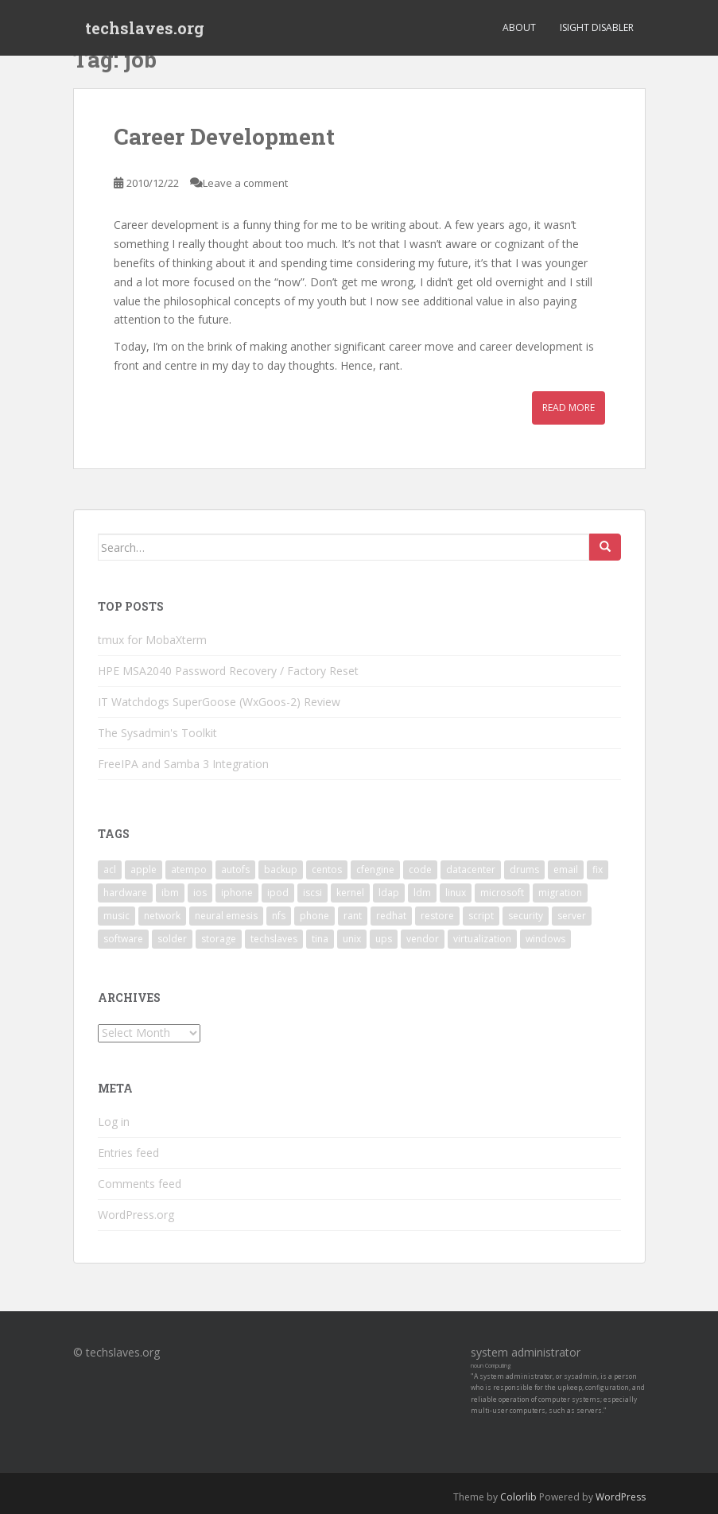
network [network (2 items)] (162, 915)
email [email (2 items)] (565, 869)
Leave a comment (245, 183)
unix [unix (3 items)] (352, 938)
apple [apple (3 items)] (143, 869)
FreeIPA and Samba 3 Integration (183, 763)
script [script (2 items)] (481, 915)
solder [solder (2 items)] (172, 938)
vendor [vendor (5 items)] (422, 938)
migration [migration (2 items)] (560, 892)
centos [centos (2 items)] (327, 869)
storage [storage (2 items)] (218, 938)
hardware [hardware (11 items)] (125, 892)
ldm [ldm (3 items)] (422, 892)
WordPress (621, 1497)
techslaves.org (144, 27)
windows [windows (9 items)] (545, 938)
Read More (568, 407)
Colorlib (518, 1497)
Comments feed (139, 1183)
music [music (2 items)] (116, 915)
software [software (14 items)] (123, 938)
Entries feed (128, 1152)
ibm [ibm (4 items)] (170, 892)
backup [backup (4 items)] (280, 869)
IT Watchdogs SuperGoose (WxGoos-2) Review (219, 701)
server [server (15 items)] (571, 915)
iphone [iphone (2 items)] (237, 892)
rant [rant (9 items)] (352, 915)
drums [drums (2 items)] (524, 869)
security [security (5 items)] (525, 915)
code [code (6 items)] (420, 869)
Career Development (224, 136)
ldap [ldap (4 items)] (388, 892)
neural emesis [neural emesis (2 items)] (226, 915)
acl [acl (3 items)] (109, 869)
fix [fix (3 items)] (597, 869)
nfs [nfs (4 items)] (278, 915)
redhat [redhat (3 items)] (391, 915)
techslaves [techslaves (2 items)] (273, 938)
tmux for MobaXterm (152, 639)
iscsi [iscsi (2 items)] (312, 892)
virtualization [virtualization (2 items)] (482, 938)
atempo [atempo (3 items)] (189, 869)
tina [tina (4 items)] (320, 938)
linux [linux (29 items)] (455, 892)
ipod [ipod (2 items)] (278, 892)
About (519, 27)
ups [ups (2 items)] (383, 938)
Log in (114, 1121)
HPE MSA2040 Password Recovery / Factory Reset (228, 670)
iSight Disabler (597, 27)
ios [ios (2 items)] (200, 892)
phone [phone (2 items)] (314, 915)
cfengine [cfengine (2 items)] (375, 869)
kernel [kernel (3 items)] (350, 892)
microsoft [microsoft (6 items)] (502, 892)
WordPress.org (136, 1214)
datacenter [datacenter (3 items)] (470, 869)
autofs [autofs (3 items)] (235, 869)
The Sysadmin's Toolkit (157, 732)
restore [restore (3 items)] (437, 915)
